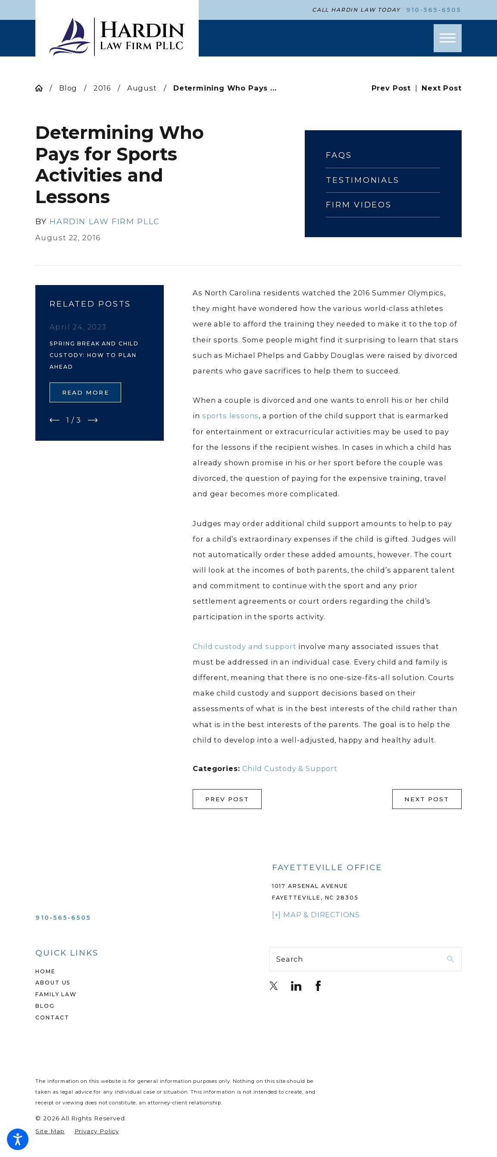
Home (45, 971)
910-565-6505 (434, 9)
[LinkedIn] (296, 986)
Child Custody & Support (290, 768)
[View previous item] (54, 420)
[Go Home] (42, 88)
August (142, 88)
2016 (102, 88)
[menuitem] (131, 972)
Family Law (55, 994)
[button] (17, 1139)
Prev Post (227, 799)
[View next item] (93, 420)
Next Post (426, 799)
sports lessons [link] (230, 415)
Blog (68, 88)
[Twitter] (274, 986)
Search (289, 959)
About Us (53, 982)
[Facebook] (318, 986)
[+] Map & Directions (316, 914)
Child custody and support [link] (244, 646)
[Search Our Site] (450, 959)
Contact (52, 1017)
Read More (85, 392)
